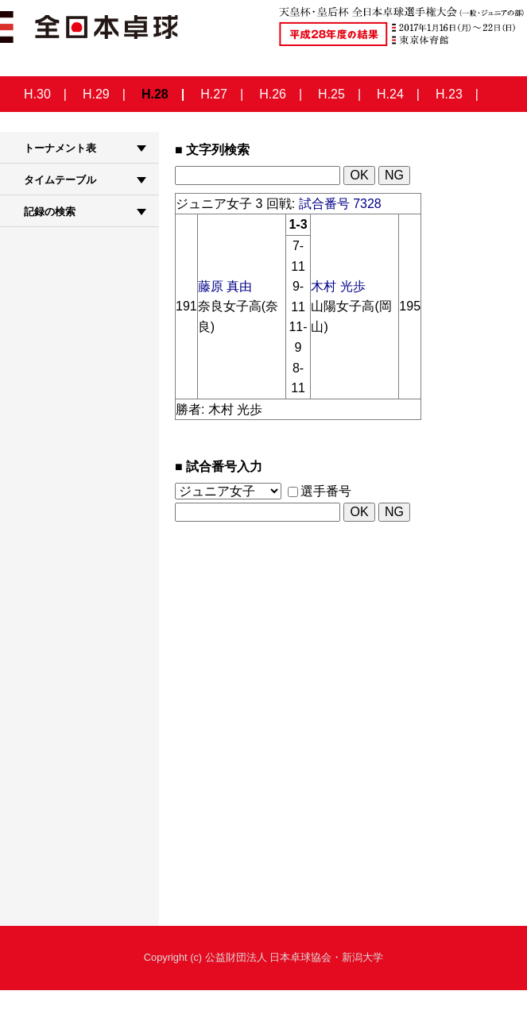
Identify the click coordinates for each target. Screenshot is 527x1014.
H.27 (213, 94)
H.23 (449, 94)
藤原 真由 (225, 286)
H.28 (155, 94)
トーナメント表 (60, 148)
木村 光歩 (338, 286)
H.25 (331, 94)
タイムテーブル (60, 180)
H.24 (390, 94)
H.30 (37, 94)
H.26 (272, 94)
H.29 (96, 94)
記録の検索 (50, 212)
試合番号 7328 (340, 203)
